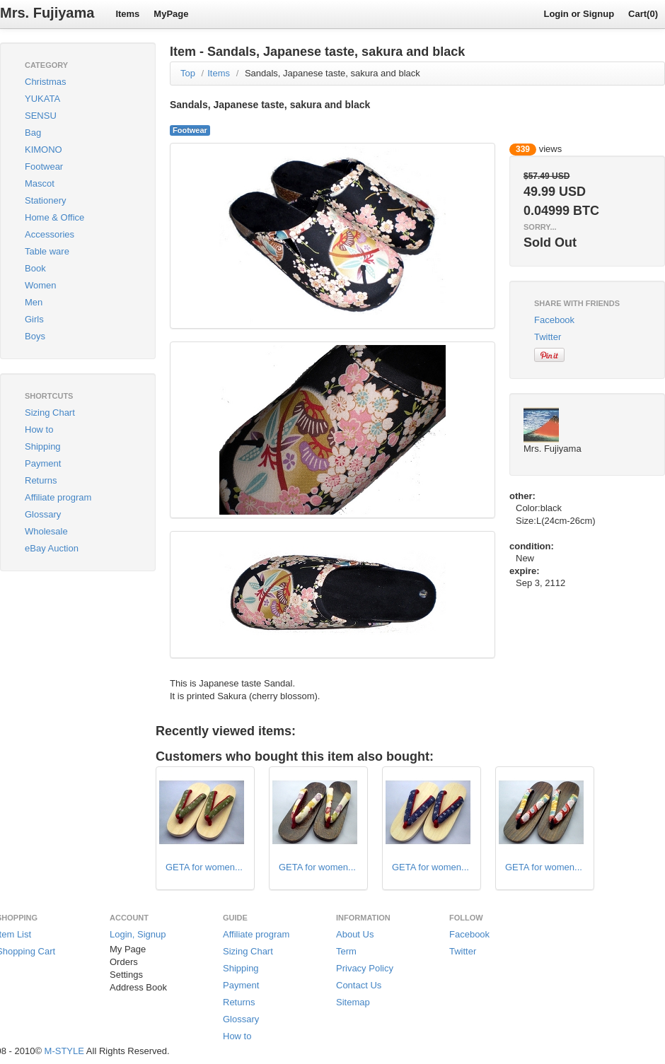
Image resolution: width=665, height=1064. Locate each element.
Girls (34, 319)
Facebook (554, 320)
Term (346, 951)
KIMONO (43, 149)
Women (41, 285)
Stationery (45, 200)
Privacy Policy (364, 968)
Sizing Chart (50, 412)
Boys (35, 336)
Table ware (47, 251)
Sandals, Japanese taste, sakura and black (332, 73)
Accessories (49, 234)
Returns (41, 480)
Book (35, 268)
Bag (33, 132)
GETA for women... (204, 867)
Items (127, 13)
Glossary (43, 514)
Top (187, 73)
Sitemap (353, 1002)
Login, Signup (138, 934)
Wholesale (46, 531)
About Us (355, 934)
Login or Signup (578, 13)
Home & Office (54, 217)
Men (33, 302)
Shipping (43, 446)
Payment (43, 463)
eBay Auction (52, 548)
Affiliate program (58, 497)
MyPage (171, 13)
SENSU (41, 115)
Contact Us (358, 985)
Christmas (45, 81)
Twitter (547, 337)
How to (39, 429)
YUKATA (42, 98)
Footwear (44, 166)
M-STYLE (64, 1051)
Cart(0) (643, 13)
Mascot (39, 183)
